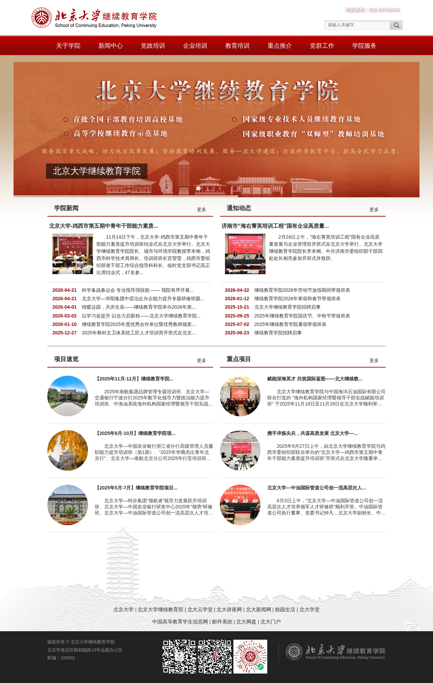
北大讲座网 (229, 609)
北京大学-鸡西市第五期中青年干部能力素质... (103, 226)
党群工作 (322, 45)
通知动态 (239, 208)
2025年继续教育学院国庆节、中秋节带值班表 (302, 315)
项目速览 (66, 359)
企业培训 (195, 45)
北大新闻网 (258, 609)
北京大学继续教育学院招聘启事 (287, 307)
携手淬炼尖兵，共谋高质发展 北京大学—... (312, 433)
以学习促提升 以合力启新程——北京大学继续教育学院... (141, 315)
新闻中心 (110, 45)
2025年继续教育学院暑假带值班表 (290, 324)
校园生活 (285, 609)
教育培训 (237, 45)
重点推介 (280, 45)
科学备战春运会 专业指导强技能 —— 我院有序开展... (138, 290)
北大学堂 (309, 609)
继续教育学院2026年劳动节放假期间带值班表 (302, 290)
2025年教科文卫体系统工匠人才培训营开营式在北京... (139, 332)
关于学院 (68, 45)
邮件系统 (223, 621)
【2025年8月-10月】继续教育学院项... (135, 433)
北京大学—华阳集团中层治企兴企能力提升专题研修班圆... (143, 298)
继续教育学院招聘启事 (278, 332)
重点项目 (239, 359)
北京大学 (124, 609)
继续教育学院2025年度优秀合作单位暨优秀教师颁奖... (139, 324)
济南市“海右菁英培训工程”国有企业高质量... (275, 226)
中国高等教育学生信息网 (180, 621)
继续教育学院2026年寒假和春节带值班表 (297, 298)
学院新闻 (66, 208)
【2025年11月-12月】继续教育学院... (134, 378)
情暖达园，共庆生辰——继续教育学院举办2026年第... (139, 307)
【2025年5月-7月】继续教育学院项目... (136, 487)
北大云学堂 (200, 609)
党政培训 (153, 45)
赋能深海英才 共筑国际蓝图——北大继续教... (315, 378)
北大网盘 (246, 621)
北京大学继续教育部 (160, 609)
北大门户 (270, 621)
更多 (201, 209)
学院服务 (364, 45)
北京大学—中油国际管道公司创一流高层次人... (316, 487)
